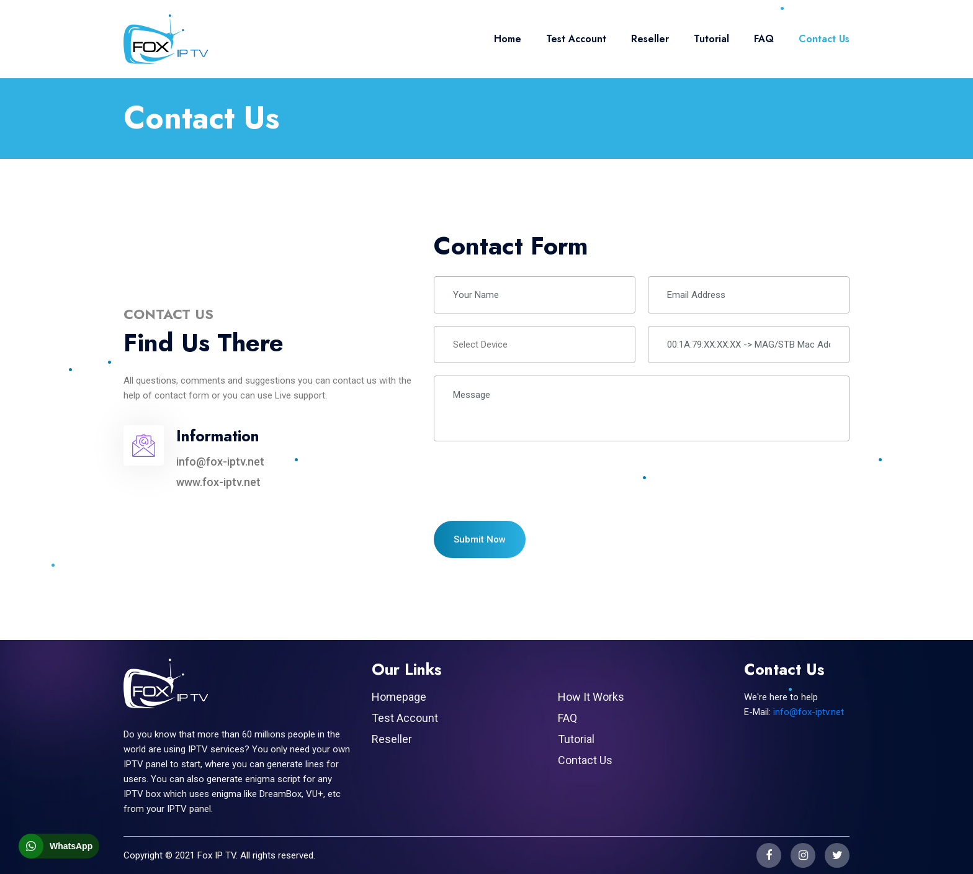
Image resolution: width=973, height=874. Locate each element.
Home (507, 39)
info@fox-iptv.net (220, 461)
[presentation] (528, 478)
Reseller (650, 39)
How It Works (591, 696)
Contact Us (824, 39)
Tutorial (711, 39)
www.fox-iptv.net (218, 482)
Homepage (399, 696)
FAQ (764, 39)
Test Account (576, 39)
